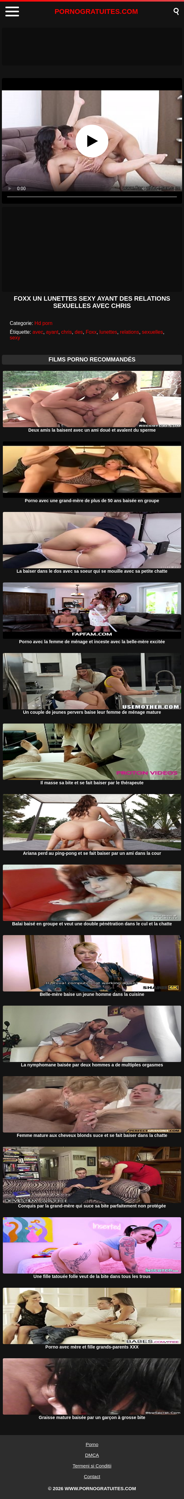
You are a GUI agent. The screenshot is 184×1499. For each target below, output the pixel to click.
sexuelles (152, 332)
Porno (92, 1444)
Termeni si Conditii (92, 1465)
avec (38, 332)
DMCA (92, 1455)
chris (66, 332)
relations (129, 332)
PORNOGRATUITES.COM (96, 11)
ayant (52, 332)
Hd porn (43, 323)
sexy (15, 337)
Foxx (91, 332)
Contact (92, 1476)
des (79, 332)
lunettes (108, 332)
